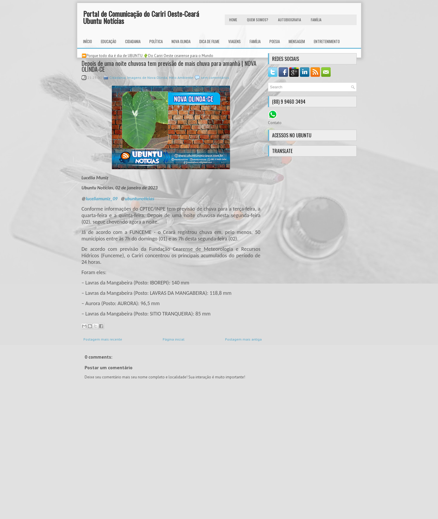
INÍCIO (87, 41)
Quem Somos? (257, 19)
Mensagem (297, 41)
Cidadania (132, 41)
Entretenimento (327, 41)
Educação (108, 41)
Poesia (274, 41)
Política (156, 41)
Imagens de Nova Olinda (147, 77)
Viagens (234, 41)
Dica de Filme (209, 41)
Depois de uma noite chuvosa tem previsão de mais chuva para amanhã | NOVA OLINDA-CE (169, 66)
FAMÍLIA (316, 19)
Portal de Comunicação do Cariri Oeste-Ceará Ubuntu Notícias (141, 17)
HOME (233, 19)
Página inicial (174, 339)
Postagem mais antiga (243, 339)
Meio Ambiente (181, 77)
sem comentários (215, 77)
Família (255, 41)
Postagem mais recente (102, 339)
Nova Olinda (181, 41)
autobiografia (289, 19)
